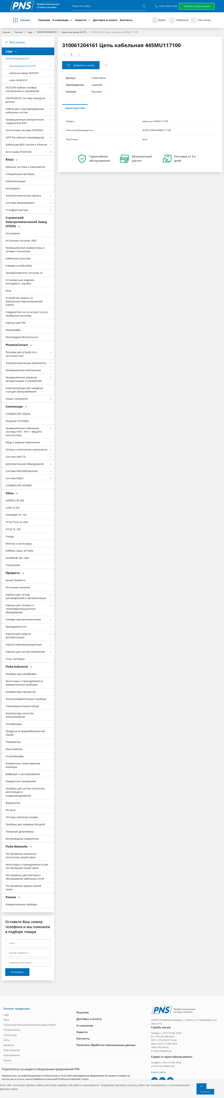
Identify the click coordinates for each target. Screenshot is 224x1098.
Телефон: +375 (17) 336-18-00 (166, 1032)
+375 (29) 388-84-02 (164, 1036)
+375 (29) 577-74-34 (167, 1040)
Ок (201, 1086)
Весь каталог (17, 42)
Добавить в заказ (83, 65)
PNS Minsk (163, 1047)
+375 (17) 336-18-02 (167, 1043)
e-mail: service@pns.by (163, 1066)
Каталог (25, 20)
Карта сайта (158, 1072)
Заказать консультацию (197, 6)
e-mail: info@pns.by (161, 1050)
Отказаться (205, 1091)
